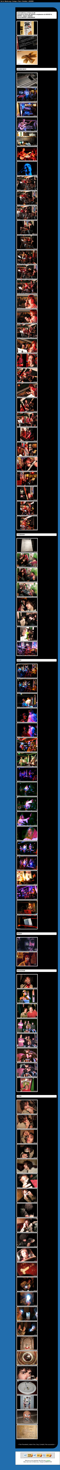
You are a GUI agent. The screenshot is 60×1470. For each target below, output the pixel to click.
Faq (37, 1444)
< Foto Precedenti (23, 1444)
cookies (48, 1460)
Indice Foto (32, 1444)
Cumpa (14, 1)
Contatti (42, 1444)
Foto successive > (50, 1444)
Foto (19, 1)
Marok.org (8, 1)
